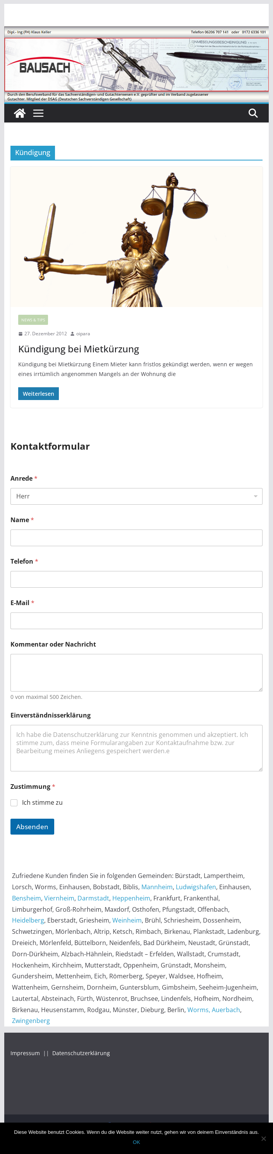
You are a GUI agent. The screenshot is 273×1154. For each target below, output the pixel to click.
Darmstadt (93, 898)
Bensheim (26, 898)
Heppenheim (131, 898)
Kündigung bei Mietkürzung (78, 348)
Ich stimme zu (42, 803)
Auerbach (226, 1010)
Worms (198, 1010)
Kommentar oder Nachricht (53, 644)
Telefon (24, 561)
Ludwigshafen (196, 887)
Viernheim (59, 898)
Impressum (25, 1053)
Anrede (24, 478)
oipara (83, 333)
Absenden (32, 826)
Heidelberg (28, 920)
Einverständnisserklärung (50, 715)
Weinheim (127, 920)
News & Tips (33, 320)
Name (22, 520)
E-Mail (22, 603)
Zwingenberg (31, 1020)
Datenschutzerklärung (81, 1053)
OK (136, 1142)
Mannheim (157, 887)
